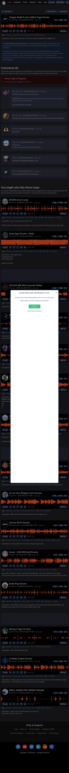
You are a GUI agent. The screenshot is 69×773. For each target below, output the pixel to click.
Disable (35, 306)
